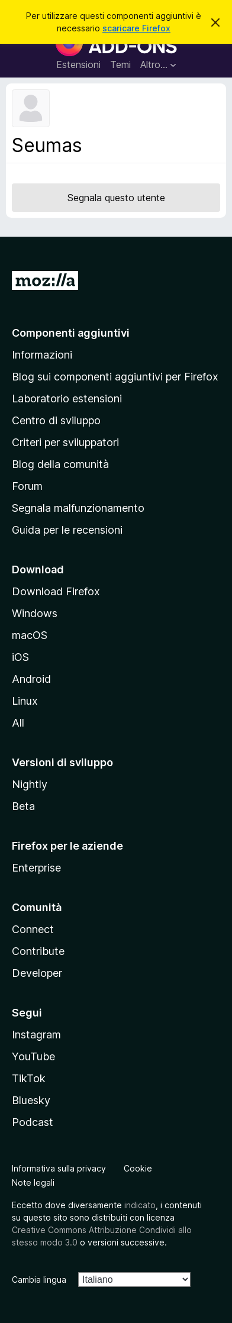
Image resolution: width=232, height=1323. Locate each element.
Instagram (36, 1034)
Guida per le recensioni (67, 530)
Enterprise (36, 867)
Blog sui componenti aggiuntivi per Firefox (115, 376)
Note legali (33, 1182)
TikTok (29, 1078)
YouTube (33, 1056)
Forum (27, 486)
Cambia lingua (39, 1279)
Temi (120, 64)
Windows (34, 613)
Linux (25, 701)
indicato (140, 1205)
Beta (23, 806)
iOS (20, 657)
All (18, 723)
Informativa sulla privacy (59, 1168)
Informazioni (42, 355)
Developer (37, 973)
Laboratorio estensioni (67, 398)
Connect (33, 929)
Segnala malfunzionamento (78, 508)
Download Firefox (56, 591)
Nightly (29, 784)
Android (31, 679)
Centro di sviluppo (56, 420)
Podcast (32, 1122)
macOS (29, 635)
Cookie (138, 1168)
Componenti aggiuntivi (71, 333)
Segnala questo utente (116, 198)
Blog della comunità (60, 464)
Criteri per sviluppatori (65, 442)
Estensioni (78, 64)
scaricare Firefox (136, 28)
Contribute (38, 951)
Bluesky (31, 1100)
